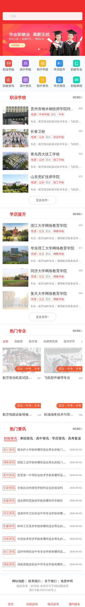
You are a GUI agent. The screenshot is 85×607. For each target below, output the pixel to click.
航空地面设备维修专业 (18, 414)
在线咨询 (32, 604)
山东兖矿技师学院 (45, 177)
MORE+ (77, 97)
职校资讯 (8, 82)
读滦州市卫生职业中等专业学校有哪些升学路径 (47, 513)
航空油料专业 (46, 238)
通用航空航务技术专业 (70, 238)
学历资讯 (59, 82)
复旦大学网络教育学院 (49, 294)
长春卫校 (38, 131)
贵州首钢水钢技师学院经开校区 (56, 109)
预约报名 (74, 604)
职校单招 (76, 82)
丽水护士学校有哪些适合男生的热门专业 (42, 449)
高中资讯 (25, 82)
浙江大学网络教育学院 (49, 226)
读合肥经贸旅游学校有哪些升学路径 (40, 500)
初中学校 (42, 65)
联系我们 (34, 581)
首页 (11, 604)
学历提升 (59, 65)
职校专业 (76, 65)
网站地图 (18, 581)
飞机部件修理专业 (57, 377)
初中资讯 (42, 82)
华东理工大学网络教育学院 (52, 248)
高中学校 (25, 65)
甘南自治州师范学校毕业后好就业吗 (40, 487)
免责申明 (67, 581)
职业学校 (8, 65)
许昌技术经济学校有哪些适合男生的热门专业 (45, 538)
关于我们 (51, 581)
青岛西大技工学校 (45, 154)
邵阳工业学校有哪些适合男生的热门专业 (42, 462)
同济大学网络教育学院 (49, 271)
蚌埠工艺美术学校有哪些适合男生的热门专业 (45, 526)
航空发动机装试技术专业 (52, 121)
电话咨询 (53, 604)
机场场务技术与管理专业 (59, 414)
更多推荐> (42, 200)
